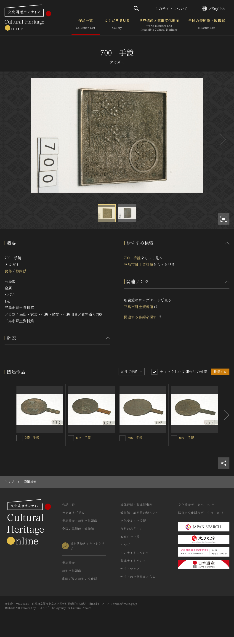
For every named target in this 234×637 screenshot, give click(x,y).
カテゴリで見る (117, 25)
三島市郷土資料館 (138, 264)
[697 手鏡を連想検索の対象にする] (174, 438)
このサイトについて (171, 8)
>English (213, 8)
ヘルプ (125, 544)
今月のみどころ (131, 528)
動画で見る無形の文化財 (79, 578)
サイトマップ (129, 568)
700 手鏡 (132, 257)
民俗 (8, 271)
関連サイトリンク (133, 560)
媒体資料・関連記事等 (136, 504)
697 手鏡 (186, 437)
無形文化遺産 (71, 570)
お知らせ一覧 (129, 536)
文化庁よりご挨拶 (133, 520)
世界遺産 (68, 562)
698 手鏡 (135, 437)
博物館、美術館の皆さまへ (139, 512)
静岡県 (20, 271)
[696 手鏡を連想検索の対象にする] (71, 438)
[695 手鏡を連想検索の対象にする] (19, 438)
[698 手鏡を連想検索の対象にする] (122, 438)
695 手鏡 (32, 437)
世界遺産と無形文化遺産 (159, 25)
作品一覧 (85, 25)
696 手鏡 (83, 437)
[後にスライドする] (222, 139)
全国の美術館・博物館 (206, 25)
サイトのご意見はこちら (137, 576)
